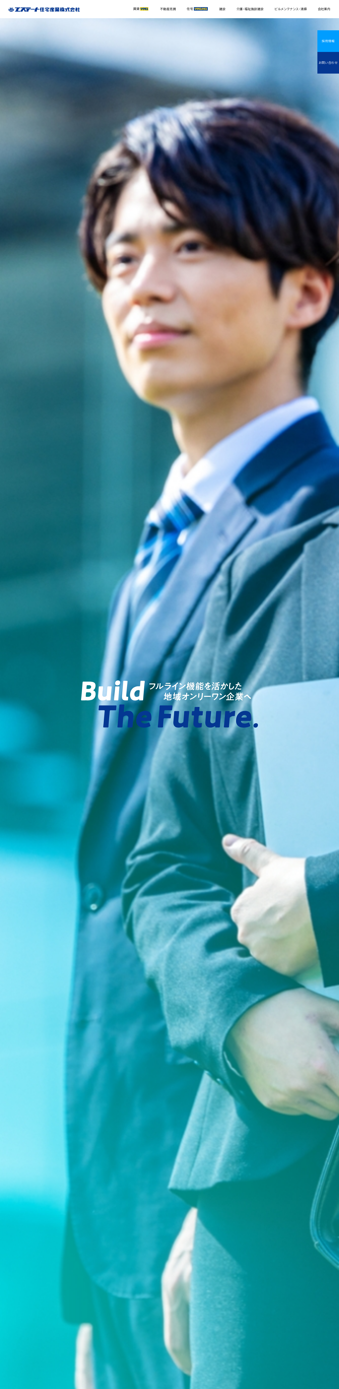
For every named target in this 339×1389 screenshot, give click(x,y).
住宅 (197, 9)
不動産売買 (168, 9)
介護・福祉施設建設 (250, 9)
